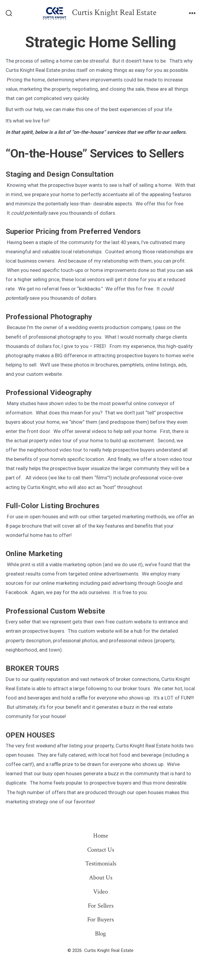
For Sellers (100, 906)
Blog (100, 933)
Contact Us (100, 850)
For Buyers (100, 919)
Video (100, 892)
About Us (100, 877)
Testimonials (100, 863)
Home (100, 836)
